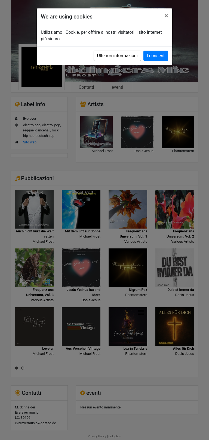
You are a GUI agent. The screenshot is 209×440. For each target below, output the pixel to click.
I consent (156, 55)
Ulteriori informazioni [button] (117, 55)
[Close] (166, 15)
